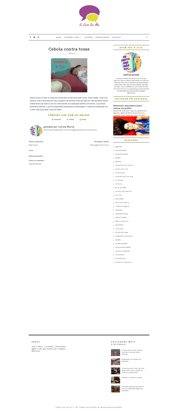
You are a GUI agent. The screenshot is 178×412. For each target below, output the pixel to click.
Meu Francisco (122, 221)
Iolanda (118, 210)
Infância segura (122, 206)
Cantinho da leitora (124, 165)
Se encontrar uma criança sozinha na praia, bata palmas (132, 352)
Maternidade (121, 217)
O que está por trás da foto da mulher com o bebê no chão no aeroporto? (133, 370)
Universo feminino (123, 262)
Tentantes (120, 255)
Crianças (119, 180)
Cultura (118, 184)
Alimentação (121, 150)
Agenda (118, 147)
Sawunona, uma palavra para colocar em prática (127, 107)
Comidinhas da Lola (124, 176)
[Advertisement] (131, 280)
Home (58, 37)
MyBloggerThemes (111, 407)
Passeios (119, 229)
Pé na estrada (121, 232)
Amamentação (121, 154)
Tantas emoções (122, 251)
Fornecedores (102, 37)
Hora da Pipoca (122, 202)
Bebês (118, 158)
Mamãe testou (121, 214)
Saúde (64, 53)
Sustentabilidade (123, 247)
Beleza (118, 161)
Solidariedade (121, 244)
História (88, 37)
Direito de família (123, 191)
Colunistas (120, 173)
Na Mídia (119, 225)
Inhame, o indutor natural (132, 377)
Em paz (118, 195)
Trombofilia (120, 258)
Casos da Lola (121, 169)
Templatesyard (88, 407)
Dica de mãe (120, 188)
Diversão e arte (71, 37)
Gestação (119, 199)
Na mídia (116, 37)
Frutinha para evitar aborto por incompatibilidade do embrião (133, 389)
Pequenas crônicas (124, 236)
